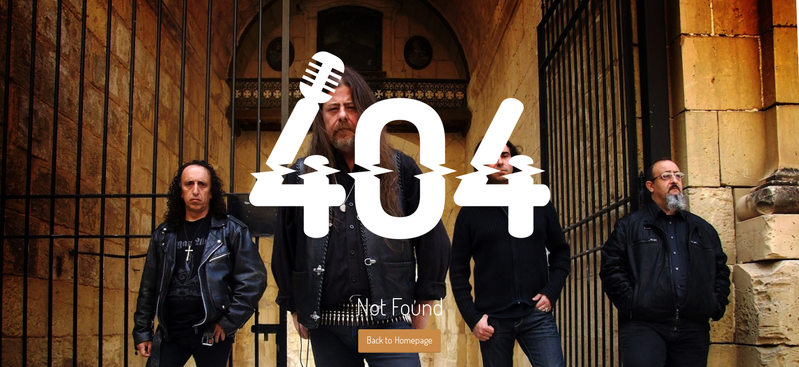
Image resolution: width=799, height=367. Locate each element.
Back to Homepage (399, 340)
